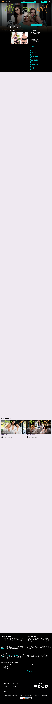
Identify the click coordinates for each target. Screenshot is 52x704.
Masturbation (36, 52)
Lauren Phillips (29, 435)
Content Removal (26, 696)
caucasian (36, 64)
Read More (32, 46)
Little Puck (12, 435)
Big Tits (38, 50)
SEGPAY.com (35, 695)
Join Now (44, 1)
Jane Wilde (33, 435)
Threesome (32, 52)
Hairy (31, 57)
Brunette (35, 50)
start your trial (36, 25)
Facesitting (34, 57)
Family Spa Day (4, 434)
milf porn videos (16, 653)
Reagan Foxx (13, 655)
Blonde (32, 50)
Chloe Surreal (3, 435)
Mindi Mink (9, 655)
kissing (35, 66)
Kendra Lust (17, 655)
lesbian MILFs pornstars (15, 654)
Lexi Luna (5, 655)
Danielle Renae (8, 435)
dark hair (32, 66)
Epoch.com (9, 695)
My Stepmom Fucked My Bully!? (32, 434)
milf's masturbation (3, 648)
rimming (38, 66)
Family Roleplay (33, 59)
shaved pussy (32, 64)
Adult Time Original (33, 69)
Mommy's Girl (5, 436)
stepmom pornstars (7, 654)
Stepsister (37, 59)
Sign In (49, 1)
